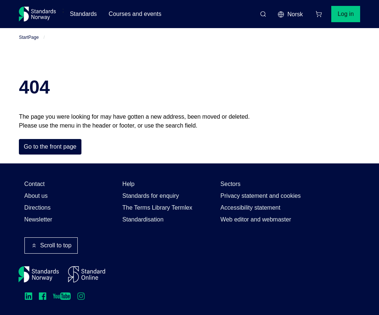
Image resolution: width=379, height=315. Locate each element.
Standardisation (143, 219)
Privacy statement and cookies (261, 196)
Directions (37, 207)
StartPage (28, 37)
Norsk (290, 14)
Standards (83, 14)
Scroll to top (51, 245)
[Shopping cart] (318, 14)
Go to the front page (50, 146)
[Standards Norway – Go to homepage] (37, 14)
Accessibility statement (251, 207)
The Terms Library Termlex (157, 207)
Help (129, 184)
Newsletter (38, 219)
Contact (34, 184)
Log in (346, 14)
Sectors (231, 184)
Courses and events (135, 14)
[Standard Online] (86, 274)
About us (36, 196)
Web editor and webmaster (256, 219)
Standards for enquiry (151, 196)
